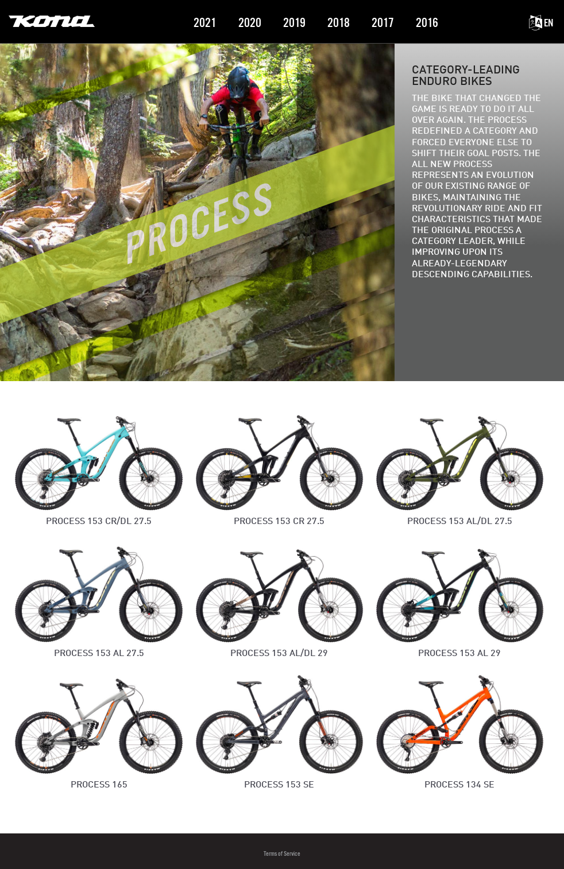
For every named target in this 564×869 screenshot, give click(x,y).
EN (541, 23)
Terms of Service (282, 854)
